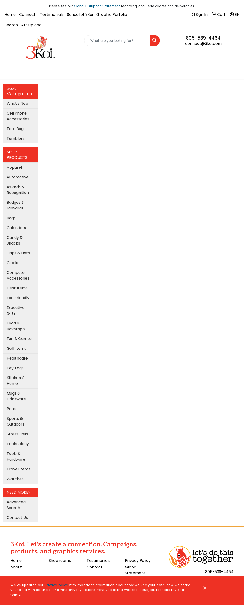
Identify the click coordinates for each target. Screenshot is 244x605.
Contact (94, 567)
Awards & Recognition (18, 189)
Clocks (13, 263)
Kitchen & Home (16, 380)
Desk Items (17, 288)
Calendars (16, 227)
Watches (15, 479)
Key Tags (15, 368)
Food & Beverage (16, 326)
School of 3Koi (80, 14)
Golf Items (16, 348)
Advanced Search (16, 505)
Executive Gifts (16, 310)
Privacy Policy (138, 560)
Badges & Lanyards (15, 205)
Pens (11, 409)
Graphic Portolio (111, 14)
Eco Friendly (18, 298)
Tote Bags (16, 128)
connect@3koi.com (203, 43)
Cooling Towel (106, 73)
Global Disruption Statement (97, 6)
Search (11, 25)
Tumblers (16, 138)
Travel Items (18, 469)
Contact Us (17, 517)
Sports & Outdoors (15, 421)
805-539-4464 (203, 38)
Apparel (14, 167)
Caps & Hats (18, 253)
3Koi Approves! (137, 73)
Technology (18, 444)
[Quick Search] (117, 40)
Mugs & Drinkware (16, 396)
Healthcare (17, 358)
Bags (11, 218)
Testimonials (52, 14)
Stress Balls (17, 434)
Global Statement (135, 570)
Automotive (18, 177)
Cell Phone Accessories (18, 116)
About (16, 567)
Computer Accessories (18, 275)
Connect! (28, 14)
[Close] (204, 588)
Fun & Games (19, 338)
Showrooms (60, 560)
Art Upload (31, 25)
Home (10, 14)
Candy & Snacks (15, 240)
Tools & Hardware (16, 456)
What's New (18, 103)
